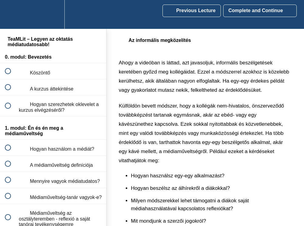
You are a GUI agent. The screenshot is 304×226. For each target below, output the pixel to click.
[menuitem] (53, 14)
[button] (11, 14)
